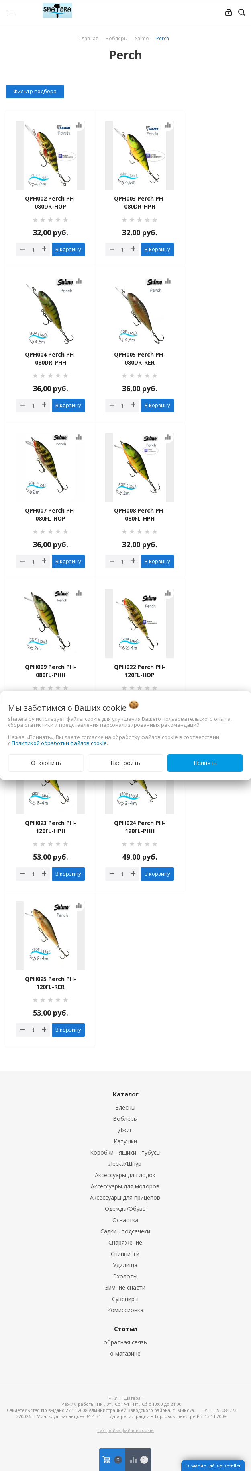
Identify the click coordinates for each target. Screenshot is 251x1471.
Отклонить (46, 763)
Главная (88, 38)
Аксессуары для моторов (125, 1186)
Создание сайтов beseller (213, 1465)
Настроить (125, 763)
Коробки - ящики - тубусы (125, 1152)
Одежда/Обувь (125, 1208)
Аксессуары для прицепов (125, 1197)
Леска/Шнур (125, 1163)
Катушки (125, 1141)
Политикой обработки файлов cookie (59, 743)
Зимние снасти (125, 1287)
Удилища (125, 1265)
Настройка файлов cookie (125, 1430)
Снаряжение (125, 1242)
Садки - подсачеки (125, 1231)
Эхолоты (125, 1276)
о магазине (125, 1353)
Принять (205, 763)
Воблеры (125, 1118)
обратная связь (125, 1342)
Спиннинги (125, 1254)
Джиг (125, 1130)
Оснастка (125, 1220)
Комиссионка (125, 1310)
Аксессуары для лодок (125, 1175)
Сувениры (125, 1299)
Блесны (125, 1107)
